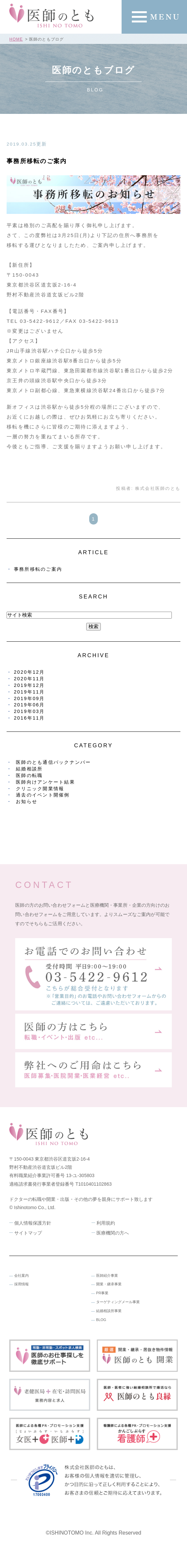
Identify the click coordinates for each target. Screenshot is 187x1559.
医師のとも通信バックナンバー (53, 762)
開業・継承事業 (109, 1284)
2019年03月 (29, 711)
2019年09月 (29, 698)
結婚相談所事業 (109, 1311)
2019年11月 (29, 692)
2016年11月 (29, 718)
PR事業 (102, 1293)
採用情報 (21, 1284)
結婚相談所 (29, 768)
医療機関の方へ (112, 1233)
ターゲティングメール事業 (118, 1302)
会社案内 (21, 1275)
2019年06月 (29, 704)
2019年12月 (29, 685)
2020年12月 (29, 672)
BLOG (101, 1320)
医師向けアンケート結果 (45, 782)
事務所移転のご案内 (37, 161)
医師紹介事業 (107, 1275)
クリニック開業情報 (40, 788)
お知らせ (26, 801)
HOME (16, 39)
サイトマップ (28, 1233)
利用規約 (105, 1223)
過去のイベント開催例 (43, 794)
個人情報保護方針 (32, 1223)
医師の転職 (29, 775)
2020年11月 (29, 678)
